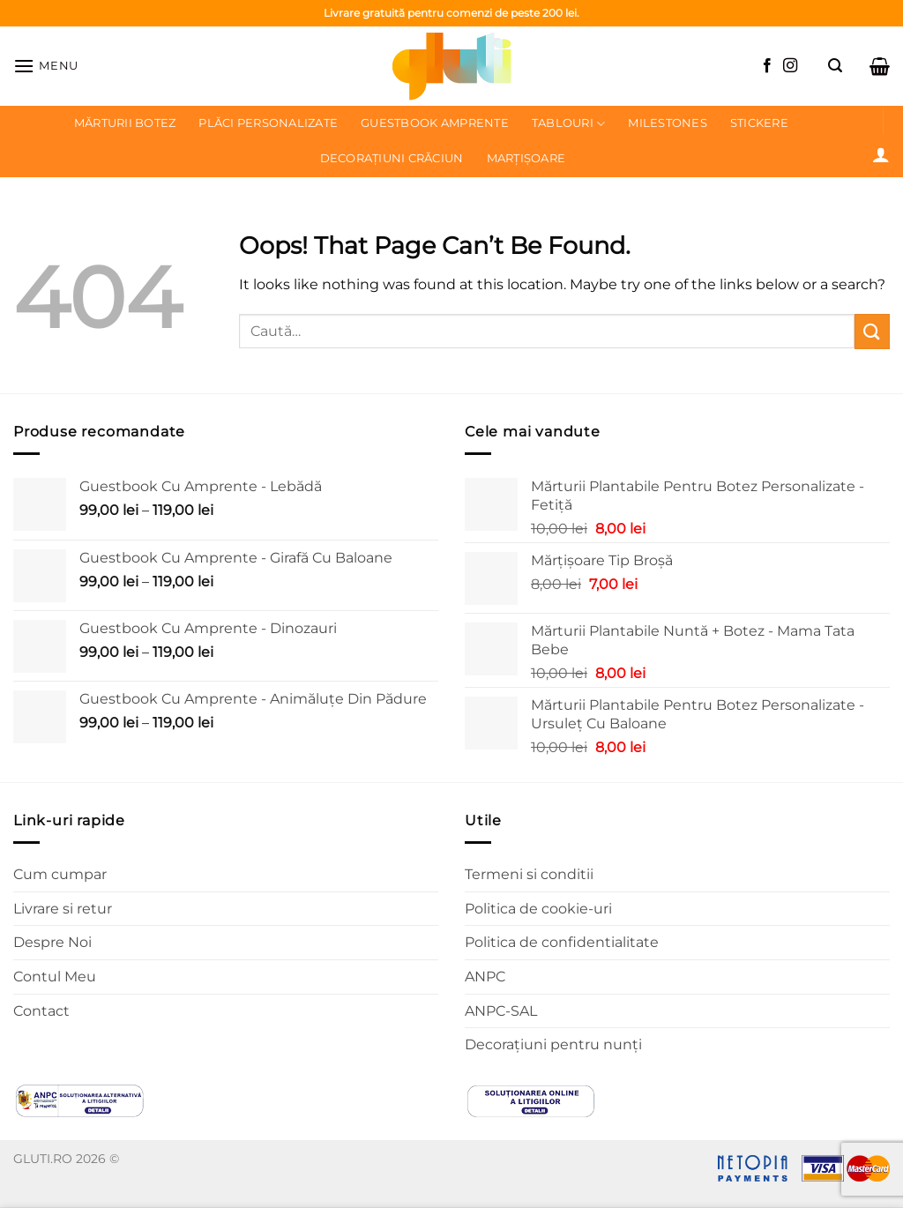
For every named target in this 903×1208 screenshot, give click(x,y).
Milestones (667, 123)
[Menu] (45, 65)
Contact (41, 1011)
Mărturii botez (125, 123)
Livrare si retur (62, 908)
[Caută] (835, 65)
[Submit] (872, 331)
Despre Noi (52, 942)
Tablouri (569, 124)
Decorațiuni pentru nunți (553, 1044)
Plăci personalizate (268, 123)
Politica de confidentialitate (562, 942)
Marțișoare (526, 158)
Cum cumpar (60, 874)
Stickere (759, 123)
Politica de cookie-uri (538, 908)
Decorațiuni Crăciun (392, 158)
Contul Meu (54, 976)
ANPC (485, 976)
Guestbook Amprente (435, 123)
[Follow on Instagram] (790, 66)
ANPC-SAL (501, 1011)
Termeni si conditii (529, 874)
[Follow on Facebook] (767, 66)
